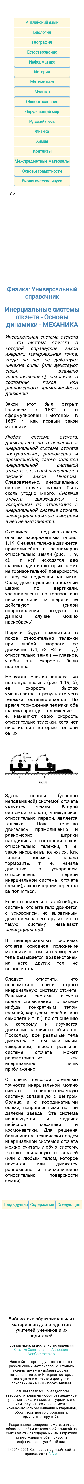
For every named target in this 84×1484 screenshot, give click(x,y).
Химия (42, 141)
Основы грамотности (42, 171)
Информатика (42, 62)
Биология (42, 32)
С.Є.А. (53, 1454)
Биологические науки (42, 181)
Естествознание (42, 52)
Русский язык (42, 121)
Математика (42, 82)
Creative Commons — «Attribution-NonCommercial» (41, 1351)
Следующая (68, 1204)
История (42, 72)
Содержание (42, 1204)
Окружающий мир (42, 111)
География (42, 42)
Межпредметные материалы (42, 161)
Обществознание (42, 101)
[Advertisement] (42, 238)
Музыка (42, 91)
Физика (42, 131)
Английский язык (42, 22)
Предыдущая (15, 1204)
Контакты (42, 151)
